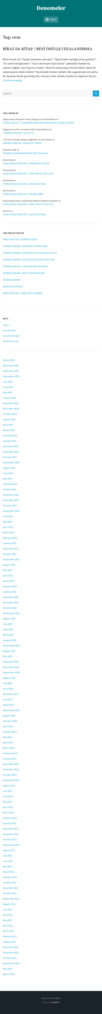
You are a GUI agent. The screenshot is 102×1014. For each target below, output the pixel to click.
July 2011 (7, 909)
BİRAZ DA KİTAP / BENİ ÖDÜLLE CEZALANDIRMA (47, 49)
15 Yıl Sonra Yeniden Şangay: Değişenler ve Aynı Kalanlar (27, 139)
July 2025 (7, 381)
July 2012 (7, 855)
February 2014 (10, 753)
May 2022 (7, 521)
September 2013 (11, 780)
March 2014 (8, 747)
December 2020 (11, 597)
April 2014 (8, 742)
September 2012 (11, 844)
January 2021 (9, 591)
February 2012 (10, 877)
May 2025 (7, 392)
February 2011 (10, 936)
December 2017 (11, 694)
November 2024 (11, 408)
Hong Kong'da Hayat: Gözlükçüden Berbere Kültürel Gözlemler (30, 200)
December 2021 (11, 548)
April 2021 (8, 575)
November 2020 (11, 602)
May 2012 (7, 866)
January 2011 (9, 941)
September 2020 (11, 613)
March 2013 (8, 812)
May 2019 (7, 656)
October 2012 (10, 839)
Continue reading (12, 80)
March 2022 (8, 532)
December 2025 (11, 365)
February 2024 (10, 435)
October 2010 (10, 957)
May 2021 (7, 570)
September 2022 (11, 510)
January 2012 (9, 882)
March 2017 (8, 704)
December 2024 (11, 403)
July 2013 (7, 790)
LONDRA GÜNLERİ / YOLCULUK (18, 132)
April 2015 (8, 726)
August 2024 (9, 419)
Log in (6, 324)
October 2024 (10, 413)
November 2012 (11, 834)
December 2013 (11, 764)
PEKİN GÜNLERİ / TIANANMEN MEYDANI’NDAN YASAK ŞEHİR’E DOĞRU (38, 122)
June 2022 (8, 516)
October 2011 (10, 893)
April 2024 (8, 424)
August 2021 (9, 564)
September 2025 (11, 376)
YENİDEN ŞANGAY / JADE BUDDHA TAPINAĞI (25, 266)
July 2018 (7, 683)
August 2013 (9, 785)
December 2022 (11, 494)
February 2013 (10, 817)
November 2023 (11, 451)
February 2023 (10, 483)
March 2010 (8, 974)
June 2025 (8, 387)
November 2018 (11, 667)
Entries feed (9, 330)
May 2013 (7, 801)
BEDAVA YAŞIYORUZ (13, 286)
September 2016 (11, 710)
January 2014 (9, 758)
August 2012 (9, 850)
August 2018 (9, 677)
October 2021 (10, 553)
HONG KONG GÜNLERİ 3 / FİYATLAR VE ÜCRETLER (28, 173)
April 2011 (8, 925)
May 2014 (7, 737)
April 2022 (8, 527)
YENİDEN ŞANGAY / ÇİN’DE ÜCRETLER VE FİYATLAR (28, 259)
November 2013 (11, 769)
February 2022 (10, 537)
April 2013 (8, 807)
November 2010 (11, 952)
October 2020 (10, 607)
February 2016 (10, 720)
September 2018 (11, 672)
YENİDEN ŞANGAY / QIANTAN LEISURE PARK (25, 246)
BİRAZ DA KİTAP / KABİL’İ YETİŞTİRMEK (23, 293)
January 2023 (9, 489)
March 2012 (8, 871)
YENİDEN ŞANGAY (12, 279)
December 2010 (11, 947)
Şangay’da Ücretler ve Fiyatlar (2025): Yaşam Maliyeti (26, 129)
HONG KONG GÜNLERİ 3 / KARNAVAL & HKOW (26, 163)
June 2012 (8, 860)
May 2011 (7, 920)
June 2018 (8, 688)
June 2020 (8, 629)
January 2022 (9, 543)
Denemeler (51, 8)
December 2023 (11, 446)
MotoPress (55, 1002)
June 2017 (8, 699)
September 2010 (11, 963)
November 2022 (11, 500)
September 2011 (11, 898)
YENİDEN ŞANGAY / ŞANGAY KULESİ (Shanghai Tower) (30, 252)
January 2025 (9, 397)
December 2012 (11, 828)
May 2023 (7, 478)
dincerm (6, 211)
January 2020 (9, 640)
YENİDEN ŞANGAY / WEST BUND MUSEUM (24, 273)
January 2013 (9, 823)
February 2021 (10, 586)
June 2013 (8, 796)
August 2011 (9, 904)
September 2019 (11, 645)
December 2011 (11, 887)
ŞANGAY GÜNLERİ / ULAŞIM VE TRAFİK (22, 143)
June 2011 (8, 914)
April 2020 (8, 634)
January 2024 (9, 440)
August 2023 (9, 467)
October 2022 (10, 505)
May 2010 (7, 968)
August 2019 (9, 650)
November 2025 (11, 370)
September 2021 (11, 559)
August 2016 (9, 715)
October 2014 (10, 731)
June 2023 (8, 473)
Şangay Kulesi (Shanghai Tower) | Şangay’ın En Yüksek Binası (29, 119)
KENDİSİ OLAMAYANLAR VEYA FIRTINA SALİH (25, 153)
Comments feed (11, 335)
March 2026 (8, 360)
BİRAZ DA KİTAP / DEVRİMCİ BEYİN (20, 239)
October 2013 (10, 774)
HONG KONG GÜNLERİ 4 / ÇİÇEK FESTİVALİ (24, 183)
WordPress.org (10, 341)
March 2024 (8, 430)
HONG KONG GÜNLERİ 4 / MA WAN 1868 (23, 194)
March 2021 (8, 580)
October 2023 (10, 457)
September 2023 (11, 462)
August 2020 (9, 618)
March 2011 (8, 930)
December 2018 (11, 661)
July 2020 (7, 623)
